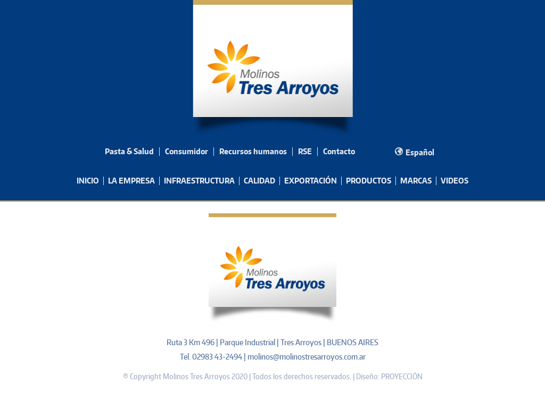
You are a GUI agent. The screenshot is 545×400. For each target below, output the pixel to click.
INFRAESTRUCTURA (199, 181)
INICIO (88, 181)
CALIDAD (259, 181)
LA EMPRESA (131, 181)
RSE (305, 151)
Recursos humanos (253, 151)
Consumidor (186, 151)
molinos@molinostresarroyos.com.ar (306, 357)
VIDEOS (454, 181)
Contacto (339, 151)
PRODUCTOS (368, 181)
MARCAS (416, 181)
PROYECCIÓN (402, 376)
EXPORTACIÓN (310, 181)
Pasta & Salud (129, 151)
